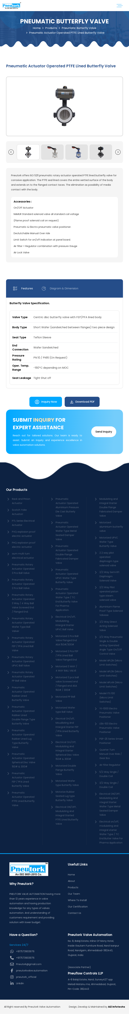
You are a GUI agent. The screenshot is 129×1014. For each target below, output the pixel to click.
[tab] (23, 288)
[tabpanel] (64, 343)
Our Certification (78, 906)
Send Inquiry (103, 432)
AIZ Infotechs (116, 1007)
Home (37, 28)
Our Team (74, 894)
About (71, 881)
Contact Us (74, 913)
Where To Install (77, 900)
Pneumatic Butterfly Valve (79, 28)
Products (51, 28)
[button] (11, 152)
